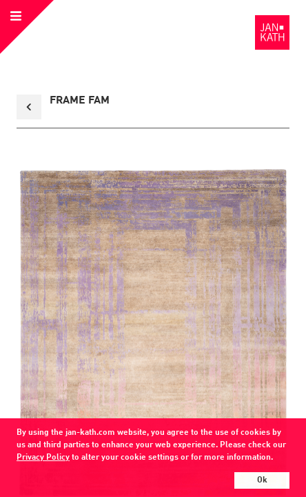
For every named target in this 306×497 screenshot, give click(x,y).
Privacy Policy (43, 458)
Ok (262, 480)
